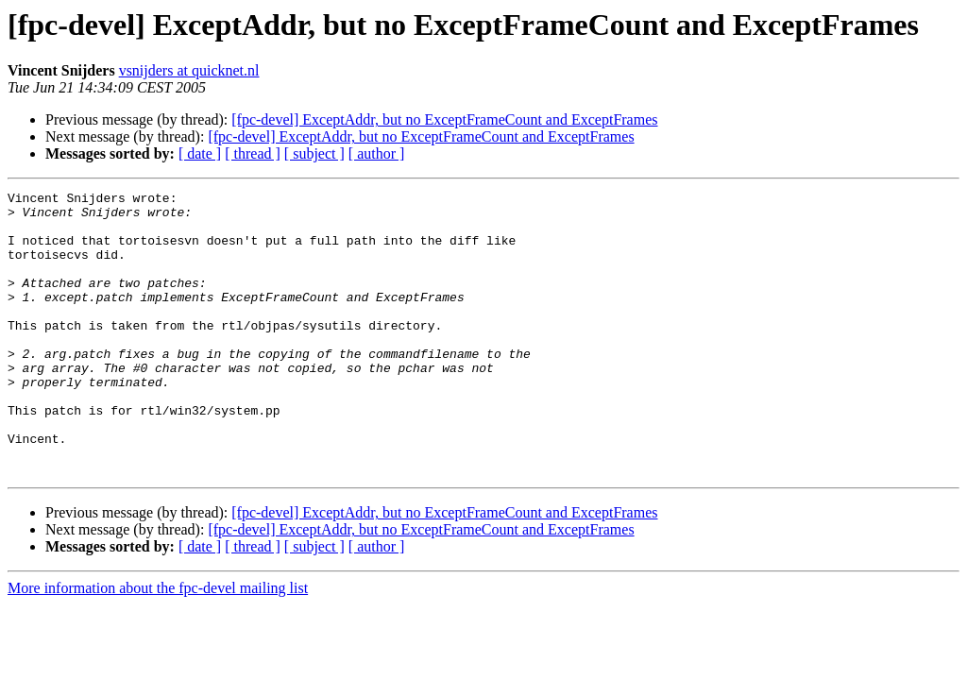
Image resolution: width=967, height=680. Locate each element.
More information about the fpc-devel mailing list (158, 645)
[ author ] (376, 153)
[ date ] (199, 153)
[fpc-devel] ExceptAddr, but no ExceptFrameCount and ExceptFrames (444, 119)
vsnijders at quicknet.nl (189, 70)
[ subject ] (314, 153)
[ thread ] (252, 153)
